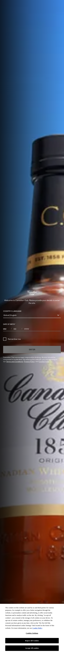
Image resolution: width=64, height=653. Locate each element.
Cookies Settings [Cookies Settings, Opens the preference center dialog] (32, 633)
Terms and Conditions (14, 361)
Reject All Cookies (32, 641)
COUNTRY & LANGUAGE (12, 311)
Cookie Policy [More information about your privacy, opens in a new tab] (37, 628)
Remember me (12, 339)
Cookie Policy (44, 361)
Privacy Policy (29, 361)
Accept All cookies (32, 648)
